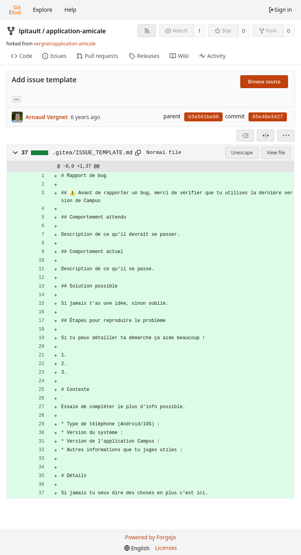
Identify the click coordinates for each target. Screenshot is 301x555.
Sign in (280, 9)
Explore (42, 9)
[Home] (15, 10)
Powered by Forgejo (150, 537)
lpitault (30, 31)
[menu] (286, 135)
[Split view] (265, 135)
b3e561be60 (203, 117)
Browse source (264, 81)
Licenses (166, 547)
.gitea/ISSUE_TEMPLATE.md (92, 153)
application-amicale (76, 31)
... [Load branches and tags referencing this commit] (16, 98)
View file (276, 152)
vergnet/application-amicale (65, 43)
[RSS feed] (147, 30)
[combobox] (245, 135)
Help (70, 9)
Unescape (242, 152)
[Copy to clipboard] (137, 152)
